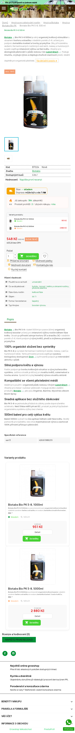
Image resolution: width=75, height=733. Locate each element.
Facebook (5, 653)
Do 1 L (34, 296)
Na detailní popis (46, 60)
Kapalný (35, 301)
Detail (37, 532)
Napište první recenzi (31, 179)
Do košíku (28, 256)
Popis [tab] (10, 319)
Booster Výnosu (39, 305)
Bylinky (35, 286)
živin (31, 356)
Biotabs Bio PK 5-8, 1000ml (25, 505)
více (10, 513)
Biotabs (8, 37)
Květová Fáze (37, 292)
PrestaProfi (49, 729)
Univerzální (36, 282)
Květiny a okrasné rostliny (58, 286)
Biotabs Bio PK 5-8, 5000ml (25, 588)
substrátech (52, 52)
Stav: (24, 190)
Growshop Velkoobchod (21, 729)
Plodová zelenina (39, 288)
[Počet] (10, 256)
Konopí (42, 286)
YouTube (13, 653)
